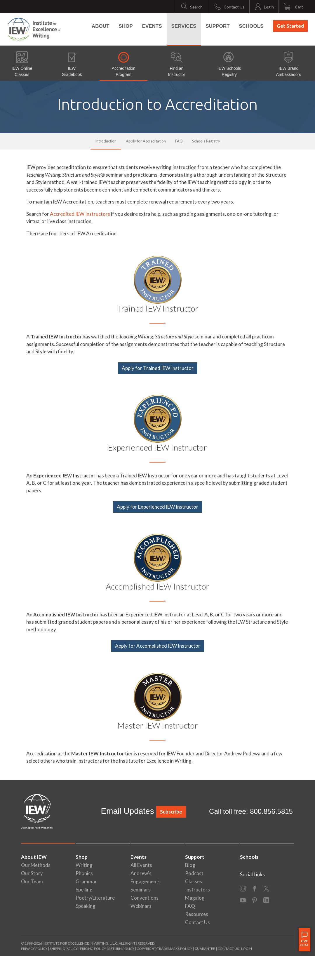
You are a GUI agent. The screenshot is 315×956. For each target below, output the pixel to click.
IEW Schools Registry (229, 64)
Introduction (105, 141)
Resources (196, 914)
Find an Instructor (176, 64)
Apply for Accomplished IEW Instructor (157, 646)
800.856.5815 (271, 811)
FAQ (179, 141)
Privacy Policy (34, 948)
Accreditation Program (123, 64)
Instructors (197, 890)
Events (152, 26)
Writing (84, 865)
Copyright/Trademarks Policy (164, 948)
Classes (193, 881)
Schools (251, 26)
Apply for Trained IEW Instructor (158, 368)
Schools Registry (206, 141)
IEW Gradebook (72, 64)
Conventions (144, 898)
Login (246, 948)
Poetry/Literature (95, 898)
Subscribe (171, 811)
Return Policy (121, 948)
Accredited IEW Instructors (80, 214)
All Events (141, 865)
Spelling (84, 890)
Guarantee (205, 948)
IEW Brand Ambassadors (288, 64)
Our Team (32, 881)
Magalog (195, 898)
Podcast (194, 873)
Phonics (84, 873)
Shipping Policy (64, 948)
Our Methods (36, 865)
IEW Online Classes (22, 64)
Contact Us (197, 922)
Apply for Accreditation (146, 141)
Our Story (32, 873)
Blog (190, 865)
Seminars (140, 890)
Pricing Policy (93, 948)
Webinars (141, 906)
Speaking (85, 906)
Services (183, 26)
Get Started (290, 26)
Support (217, 26)
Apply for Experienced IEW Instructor (157, 507)
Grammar (86, 881)
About (100, 26)
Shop (126, 26)
